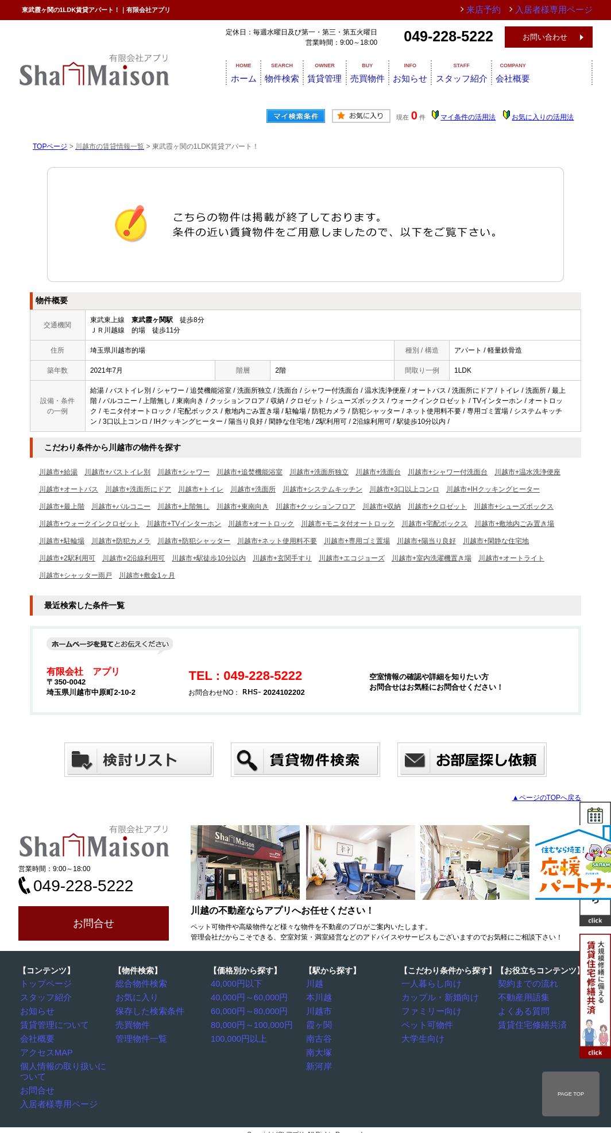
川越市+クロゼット (437, 506)
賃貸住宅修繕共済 (528, 1023)
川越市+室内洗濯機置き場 (431, 558)
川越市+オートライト (511, 558)
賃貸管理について (51, 1023)
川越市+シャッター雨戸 (75, 575)
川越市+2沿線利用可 (133, 558)
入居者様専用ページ (55, 1089)
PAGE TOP (571, 1094)
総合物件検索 (139, 984)
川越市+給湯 (58, 472)
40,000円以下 (235, 984)
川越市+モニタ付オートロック (348, 524)
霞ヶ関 (320, 1023)
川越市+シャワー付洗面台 (448, 472)
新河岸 (320, 1063)
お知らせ (441, 71)
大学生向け (422, 1037)
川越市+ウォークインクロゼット (89, 524)
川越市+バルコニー (120, 506)
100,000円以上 (237, 1037)
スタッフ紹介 (503, 71)
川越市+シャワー (183, 472)
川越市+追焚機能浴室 (249, 472)
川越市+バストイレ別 (117, 472)
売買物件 (387, 71)
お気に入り (136, 997)
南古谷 (320, 1037)
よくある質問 (522, 1010)
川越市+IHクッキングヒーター (493, 489)
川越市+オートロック (261, 524)
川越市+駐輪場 (61, 541)
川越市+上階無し (183, 506)
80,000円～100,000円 (247, 1023)
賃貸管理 (333, 71)
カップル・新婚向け (436, 997)
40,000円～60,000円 (245, 997)
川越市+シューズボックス (514, 506)
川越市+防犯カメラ (120, 541)
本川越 (320, 997)
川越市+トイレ (200, 489)
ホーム (229, 71)
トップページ (44, 984)
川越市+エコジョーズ (352, 558)
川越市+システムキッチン (322, 489)
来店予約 (502, 10)
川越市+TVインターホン (183, 524)
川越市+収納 (381, 506)
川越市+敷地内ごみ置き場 (514, 524)
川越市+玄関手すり (282, 558)
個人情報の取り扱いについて (68, 1063)
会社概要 (565, 71)
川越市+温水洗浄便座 (527, 472)
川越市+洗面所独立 (319, 472)
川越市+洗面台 (378, 472)
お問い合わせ (545, 37)
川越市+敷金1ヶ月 (147, 575)
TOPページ (50, 146)
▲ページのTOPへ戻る (546, 798)
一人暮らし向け (429, 984)
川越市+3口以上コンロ (404, 489)
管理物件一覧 (139, 1037)
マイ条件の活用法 (468, 117)
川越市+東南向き (242, 506)
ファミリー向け (429, 1010)
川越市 (320, 1010)
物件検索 (279, 71)
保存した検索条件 (146, 1010)
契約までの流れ (525, 984)
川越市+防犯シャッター (193, 541)
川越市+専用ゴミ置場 (357, 541)
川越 (316, 984)
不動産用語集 (522, 997)
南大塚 (320, 1050)
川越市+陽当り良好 (426, 541)
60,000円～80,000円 (245, 1010)
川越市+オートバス (68, 489)
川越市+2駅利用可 (67, 558)
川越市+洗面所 (253, 489)
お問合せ (93, 923)
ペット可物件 (425, 1023)
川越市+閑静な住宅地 (496, 541)
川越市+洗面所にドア (138, 489)
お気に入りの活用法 (543, 117)
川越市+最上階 (61, 506)
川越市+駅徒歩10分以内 (208, 558)
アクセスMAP (45, 1050)
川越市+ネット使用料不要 (277, 541)
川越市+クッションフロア (315, 506)
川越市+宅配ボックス (434, 524)
